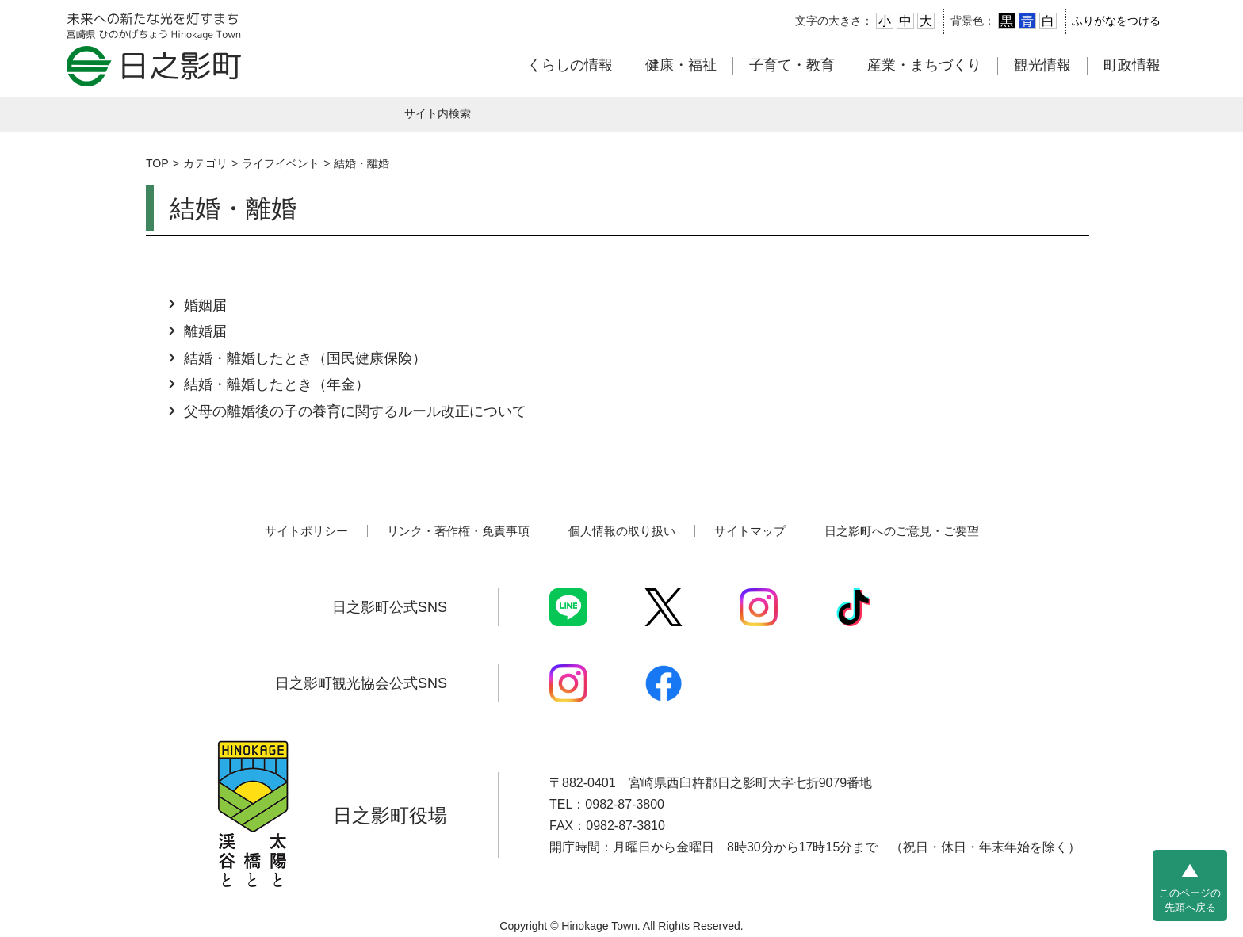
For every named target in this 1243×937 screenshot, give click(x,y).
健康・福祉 (681, 65)
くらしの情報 (570, 65)
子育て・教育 (792, 65)
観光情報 (1042, 65)
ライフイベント (280, 163)
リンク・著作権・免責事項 (458, 530)
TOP (157, 163)
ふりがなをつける (1116, 20)
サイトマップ (750, 530)
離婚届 (205, 331)
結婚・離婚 (361, 163)
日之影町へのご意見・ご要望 (901, 530)
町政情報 (1132, 65)
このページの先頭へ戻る (1190, 900)
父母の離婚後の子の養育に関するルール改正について (355, 411)
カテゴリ (205, 163)
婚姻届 (205, 305)
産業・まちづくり (924, 65)
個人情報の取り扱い (621, 530)
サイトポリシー (306, 530)
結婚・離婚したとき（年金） (276, 384)
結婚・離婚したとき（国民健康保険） (305, 358)
